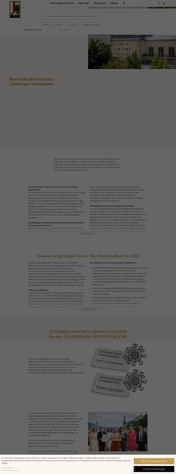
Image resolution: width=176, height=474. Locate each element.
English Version (8, 468)
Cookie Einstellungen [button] (154, 469)
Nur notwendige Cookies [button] (10, 470)
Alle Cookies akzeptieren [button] (154, 461)
